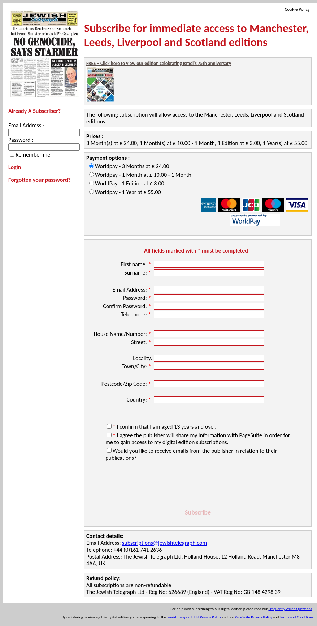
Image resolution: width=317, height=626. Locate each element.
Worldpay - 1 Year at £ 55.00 (128, 192)
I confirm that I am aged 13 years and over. (164, 426)
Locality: (142, 358)
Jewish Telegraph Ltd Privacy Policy (194, 617)
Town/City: (137, 366)
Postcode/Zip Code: (126, 383)
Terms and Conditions (296, 617)
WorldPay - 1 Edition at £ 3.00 (129, 183)
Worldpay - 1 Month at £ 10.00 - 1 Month (143, 174)
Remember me (33, 154)
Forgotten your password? (39, 179)
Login (14, 167)
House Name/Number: (123, 333)
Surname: (138, 272)
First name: (136, 264)
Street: (141, 342)
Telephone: (136, 314)
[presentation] (198, 486)
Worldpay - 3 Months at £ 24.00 (132, 166)
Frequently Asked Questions (290, 609)
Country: (139, 399)
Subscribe (198, 512)
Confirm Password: (127, 306)
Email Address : (26, 125)
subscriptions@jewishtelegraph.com (164, 542)
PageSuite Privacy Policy (253, 617)
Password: (137, 297)
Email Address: (132, 289)
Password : (20, 139)
